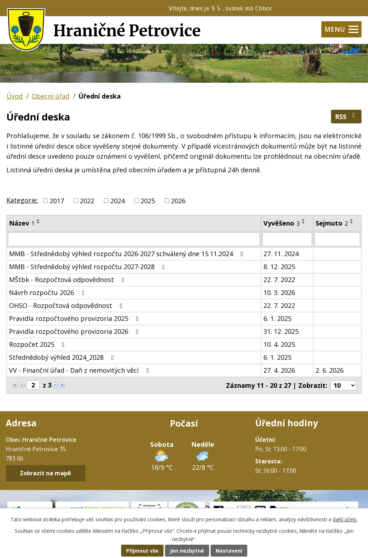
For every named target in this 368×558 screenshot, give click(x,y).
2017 (57, 200)
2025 (148, 200)
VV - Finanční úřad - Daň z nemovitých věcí (80, 370)
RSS (346, 116)
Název (21, 223)
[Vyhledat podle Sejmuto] (337, 239)
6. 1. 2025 (277, 318)
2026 (178, 200)
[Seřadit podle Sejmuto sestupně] (352, 222)
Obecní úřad (50, 96)
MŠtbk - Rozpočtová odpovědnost (68, 279)
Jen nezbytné (187, 550)
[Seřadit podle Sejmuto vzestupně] (352, 219)
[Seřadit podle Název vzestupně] (38, 219)
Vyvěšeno (281, 223)
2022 (87, 200)
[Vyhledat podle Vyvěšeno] (287, 239)
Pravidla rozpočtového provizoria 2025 (75, 318)
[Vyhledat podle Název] (134, 239)
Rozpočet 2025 (38, 344)
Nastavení (229, 550)
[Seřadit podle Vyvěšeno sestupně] (304, 222)
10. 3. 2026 (279, 292)
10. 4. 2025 (279, 344)
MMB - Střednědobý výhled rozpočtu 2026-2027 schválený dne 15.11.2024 (127, 253)
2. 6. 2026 (330, 370)
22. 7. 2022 (279, 279)
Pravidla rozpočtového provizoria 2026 (75, 331)
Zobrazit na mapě (45, 473)
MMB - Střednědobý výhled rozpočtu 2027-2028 (88, 266)
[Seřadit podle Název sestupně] (38, 222)
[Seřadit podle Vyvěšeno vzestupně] (304, 219)
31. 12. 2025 (281, 331)
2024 (117, 200)
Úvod (14, 96)
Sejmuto (332, 223)
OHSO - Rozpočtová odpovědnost (67, 305)
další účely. (345, 519)
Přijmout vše (142, 550)
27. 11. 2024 (281, 253)
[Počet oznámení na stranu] (343, 385)
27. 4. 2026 (279, 370)
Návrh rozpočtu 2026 (48, 292)
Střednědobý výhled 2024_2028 (63, 357)
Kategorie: (22, 200)
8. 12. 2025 (279, 266)
